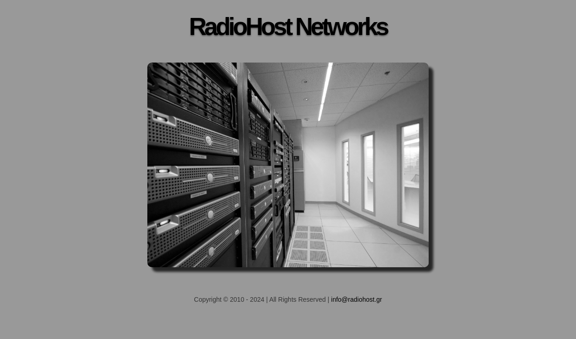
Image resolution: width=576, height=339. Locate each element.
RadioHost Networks (288, 26)
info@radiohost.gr (356, 299)
